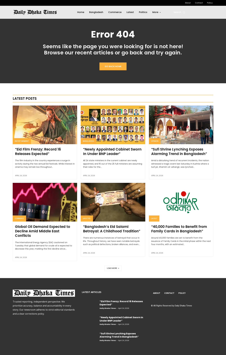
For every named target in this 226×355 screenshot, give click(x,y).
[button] (179, 12)
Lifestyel (87, 218)
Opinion (154, 141)
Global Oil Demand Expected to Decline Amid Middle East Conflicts (42, 231)
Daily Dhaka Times (108, 308)
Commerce (19, 218)
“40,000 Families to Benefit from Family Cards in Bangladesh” (179, 229)
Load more (113, 268)
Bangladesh (88, 141)
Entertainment (22, 141)
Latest (154, 218)
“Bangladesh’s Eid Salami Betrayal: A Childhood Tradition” (111, 229)
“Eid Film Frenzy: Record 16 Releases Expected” (38, 151)
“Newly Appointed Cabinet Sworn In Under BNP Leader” (112, 151)
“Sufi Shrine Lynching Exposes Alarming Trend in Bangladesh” (179, 151)
